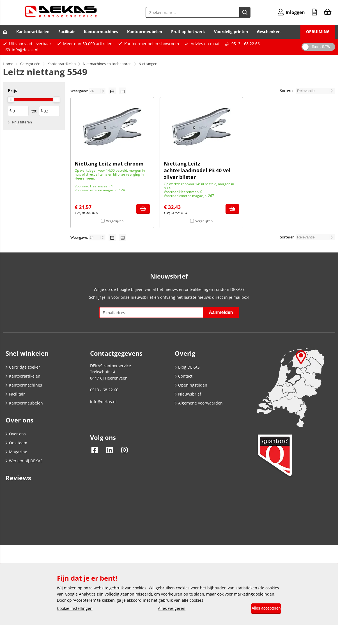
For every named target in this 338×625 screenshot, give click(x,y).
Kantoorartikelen (32, 31)
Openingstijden (191, 385)
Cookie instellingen (75, 609)
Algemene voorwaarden (199, 403)
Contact (183, 376)
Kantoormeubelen (144, 31)
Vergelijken (114, 221)
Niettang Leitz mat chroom (109, 163)
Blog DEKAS (187, 367)
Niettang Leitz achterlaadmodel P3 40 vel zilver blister (197, 170)
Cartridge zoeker (23, 367)
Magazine (16, 451)
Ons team (16, 442)
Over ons (16, 433)
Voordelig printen (231, 31)
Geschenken (268, 31)
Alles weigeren (167, 609)
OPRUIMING (318, 31)
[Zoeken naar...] (238, 12)
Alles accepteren (262, 608)
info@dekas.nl (25, 49)
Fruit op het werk (188, 31)
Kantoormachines (101, 31)
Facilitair (66, 31)
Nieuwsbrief (188, 394)
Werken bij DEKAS (24, 460)
